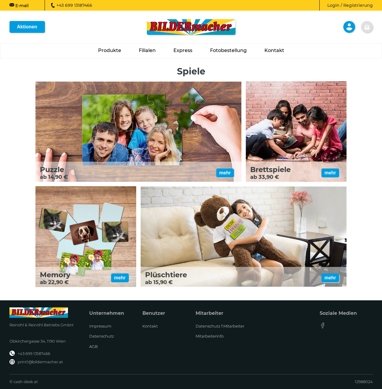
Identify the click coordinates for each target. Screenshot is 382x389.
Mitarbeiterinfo (210, 336)
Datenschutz (101, 336)
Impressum (100, 326)
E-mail (19, 5)
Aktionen (27, 26)
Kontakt (150, 326)
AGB (93, 346)
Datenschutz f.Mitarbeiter (220, 326)
